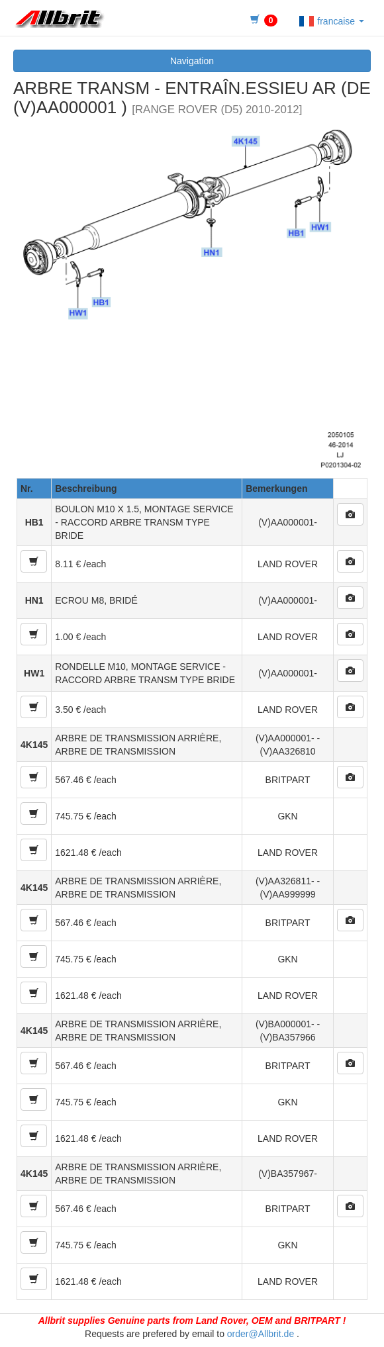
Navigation (192, 61)
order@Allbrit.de (260, 1333)
